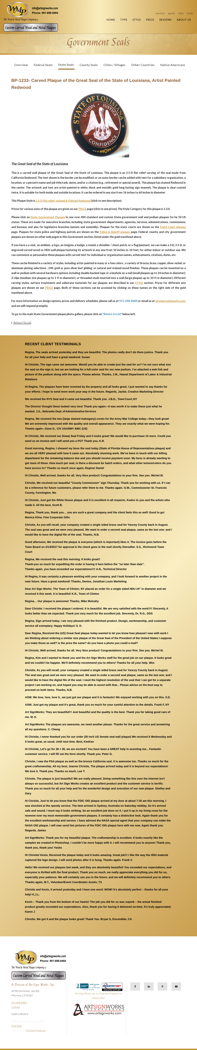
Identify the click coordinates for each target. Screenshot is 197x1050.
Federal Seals (43, 65)
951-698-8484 (19, 1002)
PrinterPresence (36, 1030)
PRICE (82, 208)
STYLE (139, 282)
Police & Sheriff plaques (115, 231)
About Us (184, 19)
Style (137, 19)
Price (150, 19)
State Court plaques (173, 227)
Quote (171, 13)
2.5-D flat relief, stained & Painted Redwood (63, 200)
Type (123, 19)
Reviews (165, 19)
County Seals (89, 65)
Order (190, 13)
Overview (21, 65)
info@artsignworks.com (170, 300)
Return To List (22, 322)
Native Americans (172, 65)
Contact (160, 13)
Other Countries (143, 65)
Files (181, 13)
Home (110, 19)
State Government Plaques (48, 217)
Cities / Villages (114, 65)
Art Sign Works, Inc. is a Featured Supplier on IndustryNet (98, 992)
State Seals (66, 64)
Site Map (16, 1025)
